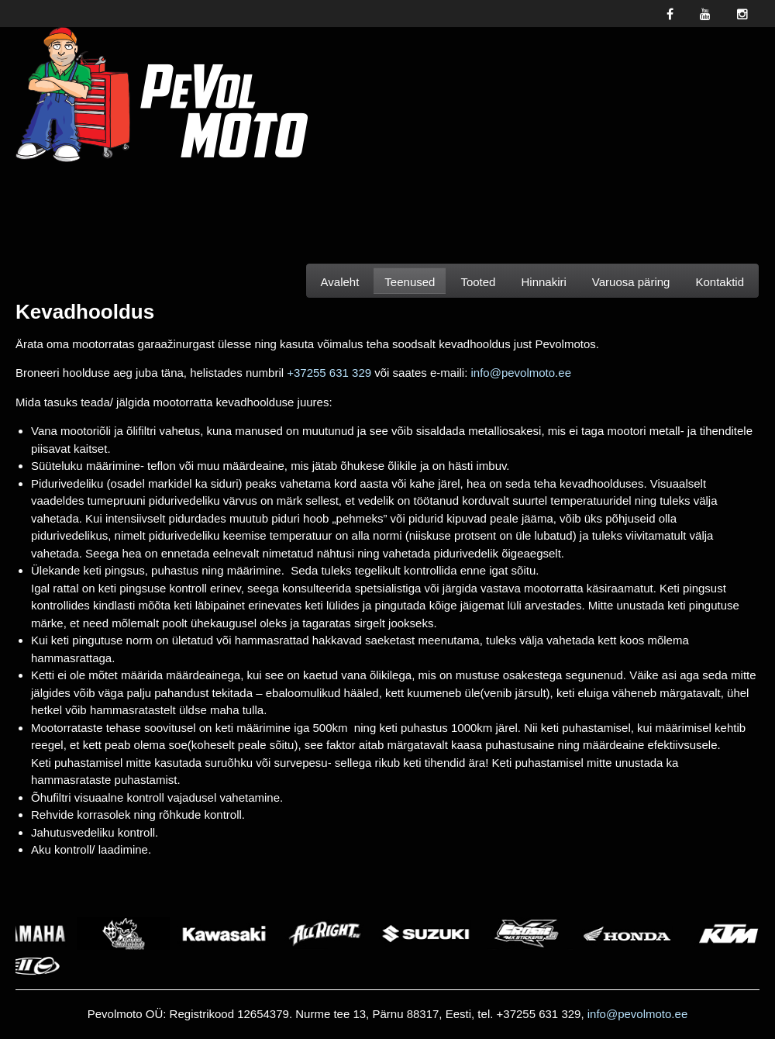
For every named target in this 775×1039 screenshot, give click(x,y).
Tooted (477, 281)
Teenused (409, 281)
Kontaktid (719, 281)
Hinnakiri (543, 281)
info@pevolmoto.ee (521, 372)
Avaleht (340, 281)
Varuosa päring (631, 281)
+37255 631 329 (329, 372)
